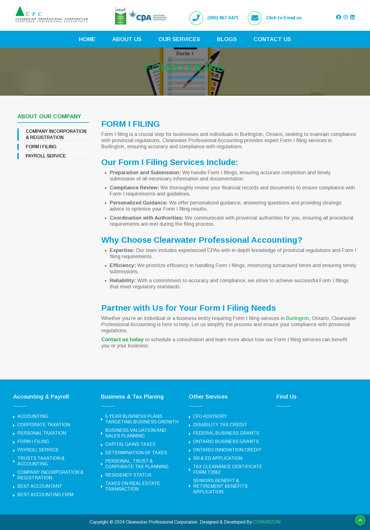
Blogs (227, 39)
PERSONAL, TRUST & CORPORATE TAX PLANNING (136, 464)
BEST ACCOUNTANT (39, 486)
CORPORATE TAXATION (43, 424)
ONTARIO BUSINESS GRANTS (226, 441)
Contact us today (122, 339)
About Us (127, 39)
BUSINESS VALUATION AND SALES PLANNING (135, 433)
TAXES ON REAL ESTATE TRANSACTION (132, 486)
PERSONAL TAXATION (41, 433)
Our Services (179, 39)
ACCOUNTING (32, 416)
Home (87, 39)
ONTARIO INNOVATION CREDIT (227, 449)
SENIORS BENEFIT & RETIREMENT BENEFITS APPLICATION (220, 486)
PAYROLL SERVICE (46, 156)
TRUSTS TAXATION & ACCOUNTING (41, 461)
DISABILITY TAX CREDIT (220, 424)
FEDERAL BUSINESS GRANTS (226, 433)
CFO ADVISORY (210, 416)
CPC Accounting (185, 78)
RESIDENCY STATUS (128, 475)
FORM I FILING (185, 67)
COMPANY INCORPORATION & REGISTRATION (50, 475)
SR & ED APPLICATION (217, 458)
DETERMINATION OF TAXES (136, 452)
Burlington (297, 318)
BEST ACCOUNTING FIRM (45, 494)
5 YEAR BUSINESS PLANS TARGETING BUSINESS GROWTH (141, 419)
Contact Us (272, 39)
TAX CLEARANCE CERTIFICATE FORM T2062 (227, 469)
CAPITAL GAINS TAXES (130, 444)
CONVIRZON (266, 522)
